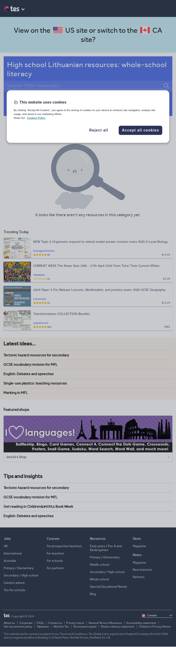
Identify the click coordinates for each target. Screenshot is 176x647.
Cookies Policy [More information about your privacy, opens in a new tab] (36, 118)
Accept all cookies (140, 130)
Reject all (98, 130)
